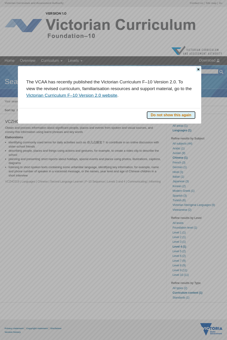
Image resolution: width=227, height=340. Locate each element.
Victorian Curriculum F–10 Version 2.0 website (71, 95)
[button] (198, 69)
